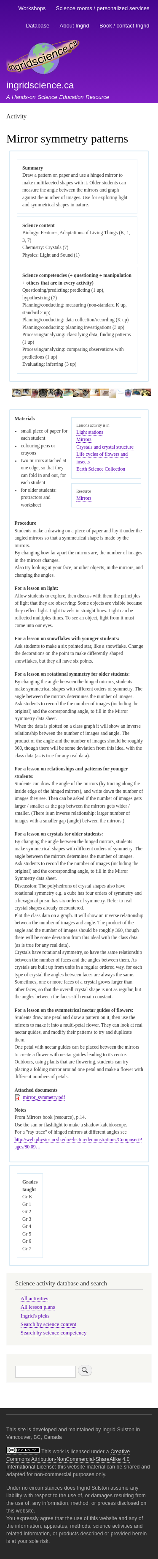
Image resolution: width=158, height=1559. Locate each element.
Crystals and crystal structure (105, 447)
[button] (16, 395)
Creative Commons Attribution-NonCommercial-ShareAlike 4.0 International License (68, 1459)
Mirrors (83, 439)
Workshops (32, 8)
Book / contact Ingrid (124, 25)
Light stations (89, 432)
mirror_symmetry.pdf (44, 1097)
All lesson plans (38, 1307)
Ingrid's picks (35, 1316)
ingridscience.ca (40, 85)
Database (38, 25)
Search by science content (48, 1324)
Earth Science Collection (100, 469)
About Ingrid (74, 25)
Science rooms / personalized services (103, 8)
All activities (34, 1298)
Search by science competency (54, 1333)
